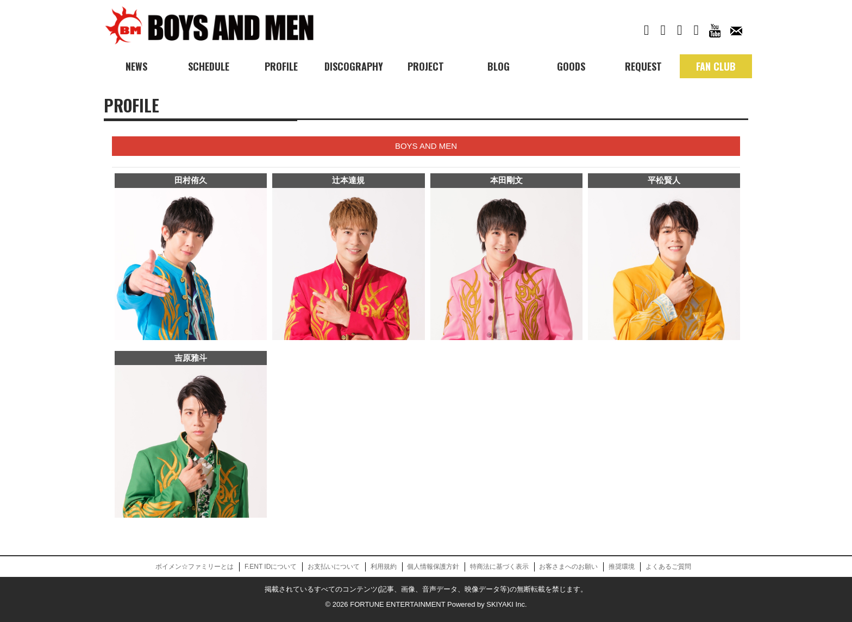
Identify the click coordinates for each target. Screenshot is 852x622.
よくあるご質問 (668, 566)
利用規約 (384, 566)
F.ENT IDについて (271, 566)
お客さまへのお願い (568, 566)
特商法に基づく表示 (499, 566)
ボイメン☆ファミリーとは (194, 566)
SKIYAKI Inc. (506, 604)
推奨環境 (622, 566)
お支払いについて (334, 566)
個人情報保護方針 (433, 566)
